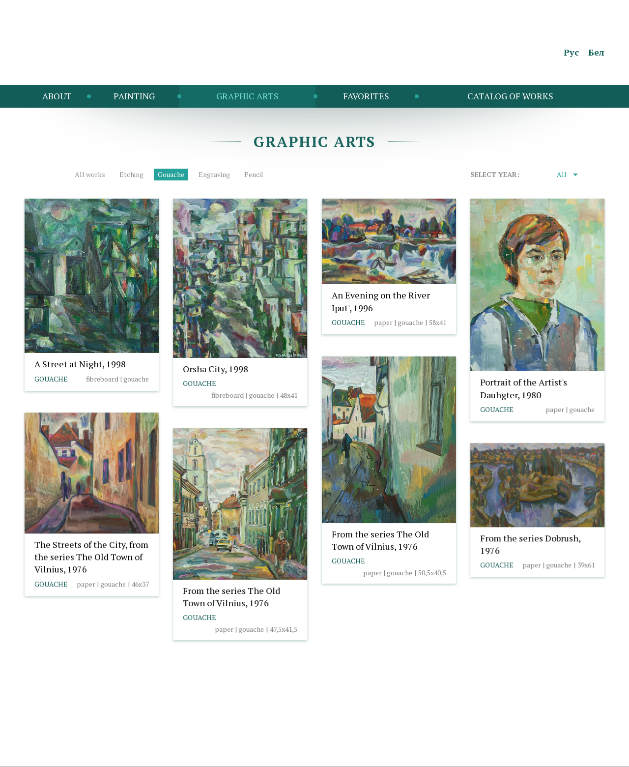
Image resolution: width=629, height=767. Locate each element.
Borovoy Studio (580, 754)
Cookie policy (107, 739)
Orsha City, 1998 (215, 369)
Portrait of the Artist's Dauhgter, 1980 (523, 388)
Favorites (366, 96)
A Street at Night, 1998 (80, 364)
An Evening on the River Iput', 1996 (381, 301)
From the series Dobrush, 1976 (530, 544)
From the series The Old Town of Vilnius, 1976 (380, 540)
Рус (571, 52)
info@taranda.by (51, 739)
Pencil (253, 174)
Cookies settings (164, 739)
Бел (596, 52)
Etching (131, 174)
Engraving (214, 174)
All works (90, 174)
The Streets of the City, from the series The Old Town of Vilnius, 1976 (91, 556)
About (57, 96)
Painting (134, 96)
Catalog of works (510, 96)
